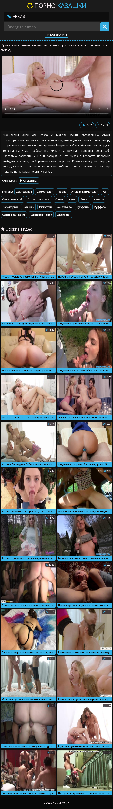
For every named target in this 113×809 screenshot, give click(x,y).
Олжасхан (45, 207)
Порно (56, 5)
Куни (72, 199)
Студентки (28, 180)
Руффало (100, 207)
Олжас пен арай (12, 199)
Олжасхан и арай (41, 214)
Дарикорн (63, 214)
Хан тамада (64, 207)
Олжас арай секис (13, 214)
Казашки (28, 207)
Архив (16, 16)
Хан (105, 191)
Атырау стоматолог (84, 191)
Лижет (84, 199)
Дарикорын (10, 207)
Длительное (24, 191)
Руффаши (83, 207)
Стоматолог (45, 191)
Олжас (59, 199)
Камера (99, 199)
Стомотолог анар (39, 199)
